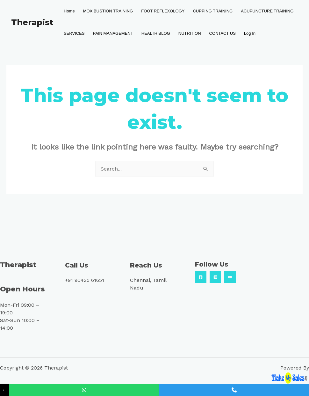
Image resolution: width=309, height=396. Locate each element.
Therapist (32, 22)
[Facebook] (200, 277)
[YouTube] (230, 277)
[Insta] (215, 277)
